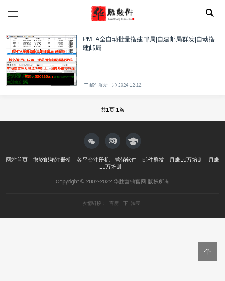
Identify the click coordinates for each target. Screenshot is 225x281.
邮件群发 (98, 85)
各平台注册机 (93, 160)
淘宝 (135, 203)
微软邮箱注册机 (52, 160)
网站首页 (17, 160)
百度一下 (119, 203)
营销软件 (126, 160)
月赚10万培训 (186, 160)
